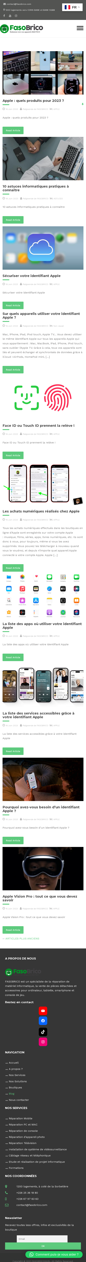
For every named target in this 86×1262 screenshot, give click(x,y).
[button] (54, 1254)
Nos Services (17, 1075)
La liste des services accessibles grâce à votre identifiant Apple (38, 715)
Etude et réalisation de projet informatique (37, 1161)
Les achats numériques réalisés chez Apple (41, 511)
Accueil (14, 1062)
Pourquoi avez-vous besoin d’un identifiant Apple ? (41, 809)
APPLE (56, 109)
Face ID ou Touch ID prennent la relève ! (38, 426)
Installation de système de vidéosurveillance (38, 1149)
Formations (16, 1168)
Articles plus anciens (22, 938)
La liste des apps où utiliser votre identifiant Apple (42, 626)
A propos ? (16, 1069)
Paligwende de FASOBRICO (35, 109)
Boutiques (15, 1087)
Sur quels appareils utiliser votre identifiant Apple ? (41, 315)
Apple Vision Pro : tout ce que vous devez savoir (40, 898)
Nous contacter (19, 1099)
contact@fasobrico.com (19, 4)
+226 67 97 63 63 (27, 1198)
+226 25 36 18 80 (27, 1192)
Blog (11, 1093)
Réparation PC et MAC (23, 1124)
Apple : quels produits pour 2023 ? (33, 101)
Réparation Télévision (22, 1143)
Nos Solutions (18, 1081)
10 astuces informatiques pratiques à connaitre (36, 188)
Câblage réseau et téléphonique (30, 1155)
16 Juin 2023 (12, 109)
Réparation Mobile (20, 1118)
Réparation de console (23, 1130)
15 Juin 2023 (12, 908)
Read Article (15, 130)
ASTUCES (58, 198)
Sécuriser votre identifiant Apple (32, 276)
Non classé (58, 326)
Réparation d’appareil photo (27, 1137)
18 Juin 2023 (12, 198)
